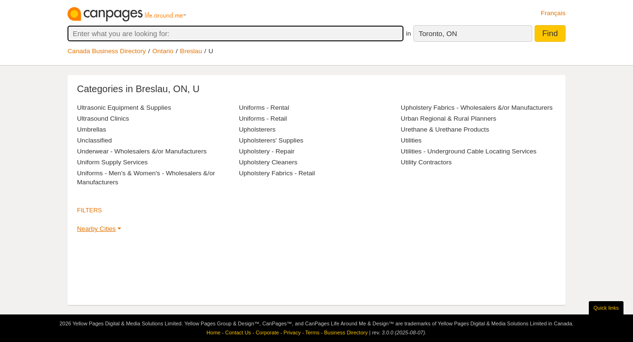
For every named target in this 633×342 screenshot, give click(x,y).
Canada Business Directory (106, 51)
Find (550, 33)
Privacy (292, 332)
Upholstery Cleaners (268, 162)
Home (214, 332)
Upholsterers (257, 129)
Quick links (606, 308)
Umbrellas (91, 129)
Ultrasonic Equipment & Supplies (124, 107)
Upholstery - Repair (267, 151)
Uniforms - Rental (264, 107)
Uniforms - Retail (263, 118)
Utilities (411, 140)
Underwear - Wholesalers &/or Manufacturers (142, 151)
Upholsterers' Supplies (271, 140)
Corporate (267, 332)
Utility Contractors (426, 162)
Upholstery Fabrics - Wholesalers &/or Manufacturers (477, 107)
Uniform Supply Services (112, 162)
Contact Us (238, 332)
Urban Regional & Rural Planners (448, 118)
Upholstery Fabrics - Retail (277, 173)
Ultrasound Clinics (103, 118)
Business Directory (346, 332)
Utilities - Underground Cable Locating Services (469, 151)
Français (553, 13)
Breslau (191, 51)
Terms (312, 332)
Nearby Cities (96, 228)
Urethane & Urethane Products (445, 129)
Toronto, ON (438, 33)
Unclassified (94, 140)
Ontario (163, 51)
